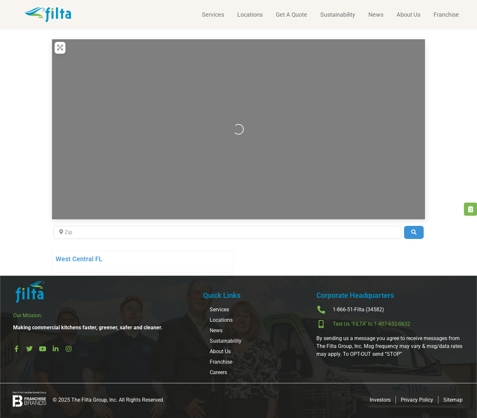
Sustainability (337, 14)
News (375, 14)
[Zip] (227, 232)
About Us (408, 14)
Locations (250, 14)
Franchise (446, 14)
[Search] (414, 232)
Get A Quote (291, 14)
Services (213, 14)
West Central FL (79, 259)
